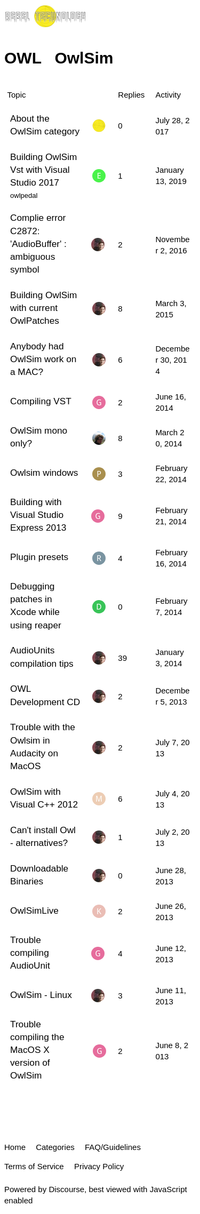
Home (15, 1147)
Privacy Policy (99, 1166)
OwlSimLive (34, 910)
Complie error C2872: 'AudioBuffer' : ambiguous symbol (38, 243)
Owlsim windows (44, 472)
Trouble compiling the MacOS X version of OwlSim (37, 1050)
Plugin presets (39, 557)
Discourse (66, 1189)
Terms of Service (34, 1166)
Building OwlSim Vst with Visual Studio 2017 (43, 169)
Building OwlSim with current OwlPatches (43, 308)
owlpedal (24, 195)
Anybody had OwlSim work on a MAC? (43, 359)
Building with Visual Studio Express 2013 (38, 515)
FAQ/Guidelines (113, 1147)
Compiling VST (40, 401)
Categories (55, 1147)
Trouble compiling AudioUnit (30, 953)
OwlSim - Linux (41, 994)
